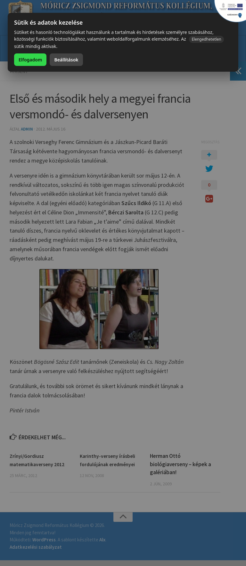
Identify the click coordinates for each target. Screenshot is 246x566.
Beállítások (66, 60)
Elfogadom (30, 60)
